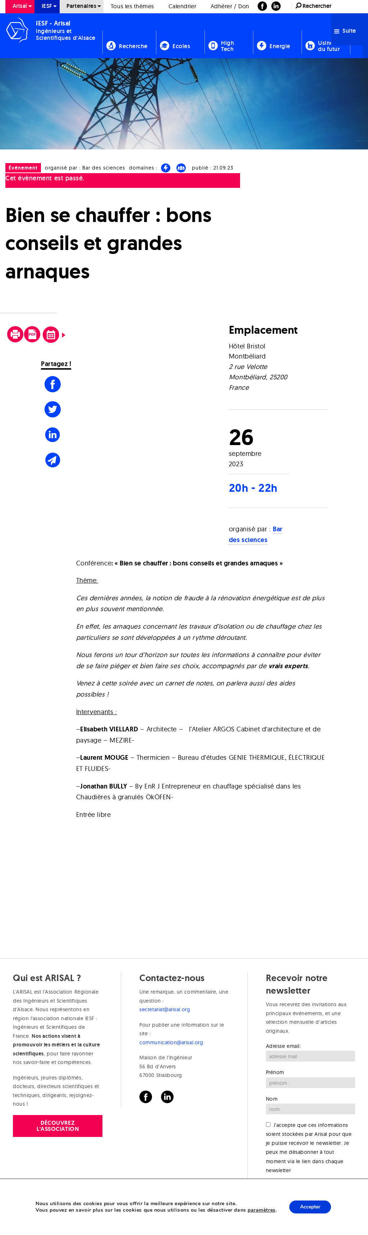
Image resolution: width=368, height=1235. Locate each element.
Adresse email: (283, 1046)
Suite (345, 30)
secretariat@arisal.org (164, 1009)
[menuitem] (129, 36)
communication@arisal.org (171, 1042)
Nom (272, 1099)
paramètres (261, 1210)
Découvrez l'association (58, 1125)
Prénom (275, 1072)
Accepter (310, 1206)
